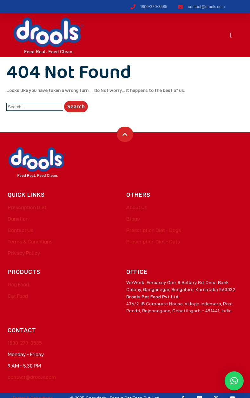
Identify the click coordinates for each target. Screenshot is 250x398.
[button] (231, 35)
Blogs (133, 219)
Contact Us (20, 230)
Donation (18, 219)
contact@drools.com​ (32, 377)
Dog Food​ (18, 284)
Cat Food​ (18, 296)
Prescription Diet (27, 207)
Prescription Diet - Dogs (153, 230)
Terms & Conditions (30, 241)
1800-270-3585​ (25, 343)
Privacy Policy (24, 253)
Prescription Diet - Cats (153, 241)
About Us (136, 207)
